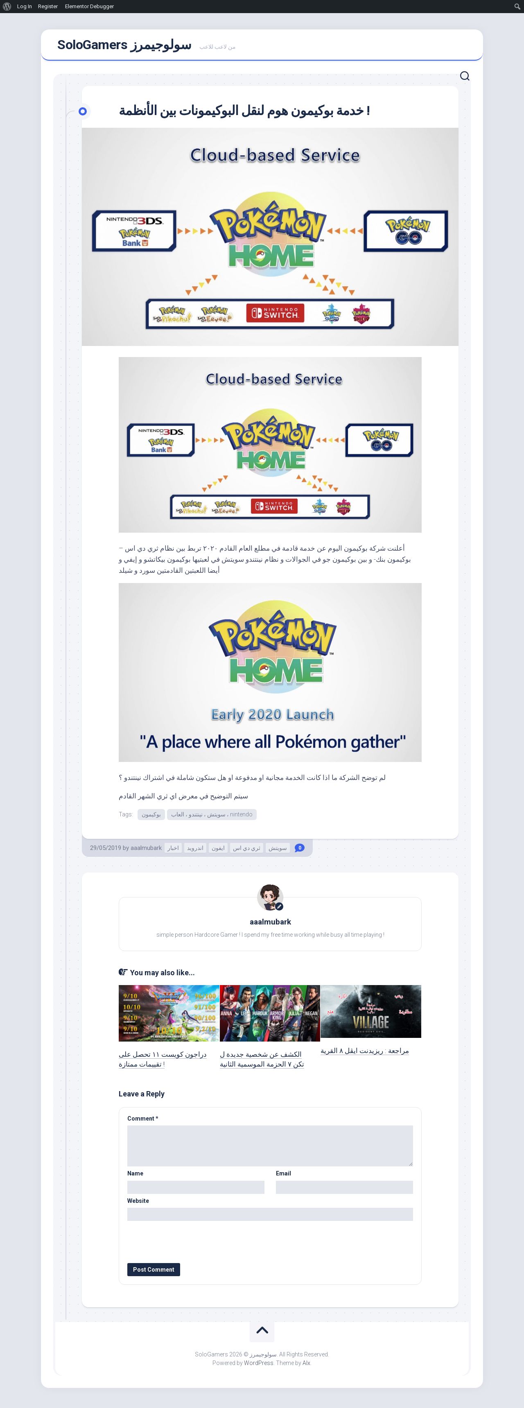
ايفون (218, 851)
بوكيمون (151, 817)
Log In (24, 6)
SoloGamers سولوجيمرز (124, 46)
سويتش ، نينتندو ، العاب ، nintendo (212, 817)
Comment (142, 1122)
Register (48, 6)
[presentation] (183, 1242)
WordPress (258, 1366)
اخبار (173, 851)
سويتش (278, 851)
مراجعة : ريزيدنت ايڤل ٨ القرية (365, 1054)
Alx (306, 1366)
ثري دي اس (246, 851)
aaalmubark (146, 851)
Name (135, 1177)
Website (138, 1204)
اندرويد (195, 851)
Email (283, 1177)
